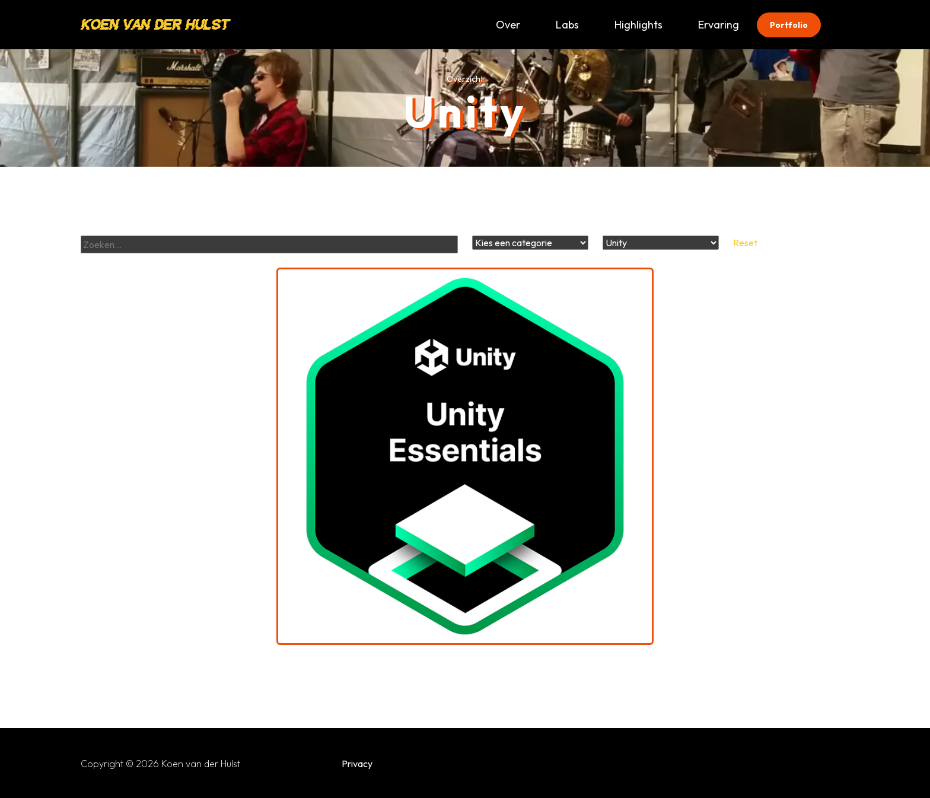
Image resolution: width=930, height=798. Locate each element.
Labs (567, 24)
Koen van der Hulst (154, 25)
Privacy (357, 764)
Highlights (638, 24)
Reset (745, 243)
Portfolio (789, 25)
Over (508, 24)
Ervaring (718, 24)
